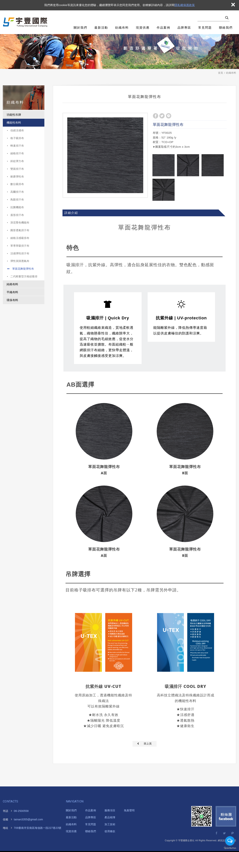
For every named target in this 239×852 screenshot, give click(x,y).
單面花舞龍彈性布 (23, 268)
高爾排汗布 (17, 191)
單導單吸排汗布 (19, 245)
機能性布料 (14, 122)
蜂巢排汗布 (17, 145)
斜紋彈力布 (17, 161)
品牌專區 (184, 27)
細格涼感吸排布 (19, 237)
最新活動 (101, 27)
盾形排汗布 (17, 214)
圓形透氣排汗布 (19, 230)
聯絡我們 (226, 27)
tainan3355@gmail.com (28, 819)
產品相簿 (110, 817)
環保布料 (12, 300)
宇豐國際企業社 (26, 22)
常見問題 (205, 27)
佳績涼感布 (17, 130)
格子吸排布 (17, 138)
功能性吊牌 (14, 114)
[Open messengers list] (230, 841)
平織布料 (12, 292)
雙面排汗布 (17, 168)
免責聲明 (129, 810)
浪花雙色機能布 (19, 222)
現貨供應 (143, 27)
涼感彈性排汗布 (19, 253)
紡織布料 (122, 27)
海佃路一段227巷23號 (35, 828)
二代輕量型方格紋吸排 (24, 276)
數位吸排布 (17, 184)
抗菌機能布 (17, 207)
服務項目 (110, 810)
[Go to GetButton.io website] (230, 848)
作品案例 (163, 27)
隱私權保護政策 (184, 5)
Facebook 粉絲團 (226, 816)
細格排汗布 (17, 153)
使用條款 (110, 831)
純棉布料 (12, 284)
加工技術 (110, 824)
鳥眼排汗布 (17, 199)
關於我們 (80, 27)
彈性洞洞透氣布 (19, 260)
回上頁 (148, 743)
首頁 (220, 72)
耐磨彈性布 (17, 176)
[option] (105, 155)
